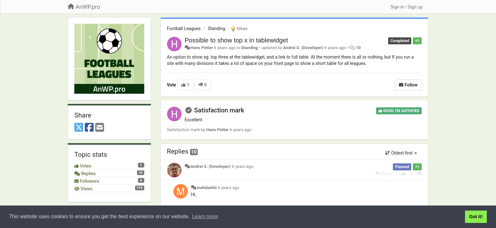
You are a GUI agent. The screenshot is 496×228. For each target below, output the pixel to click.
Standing (216, 28)
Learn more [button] (205, 216)
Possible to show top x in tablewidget (236, 40)
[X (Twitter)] (78, 127)
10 (358, 47)
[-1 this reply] (419, 173)
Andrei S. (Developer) (303, 47)
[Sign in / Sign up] (406, 7)
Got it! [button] (475, 216)
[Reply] (383, 173)
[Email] (99, 127)
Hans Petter (201, 47)
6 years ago (242, 166)
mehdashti (207, 187)
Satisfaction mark (219, 110)
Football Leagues (184, 28)
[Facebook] (89, 127)
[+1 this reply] (403, 173)
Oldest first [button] (401, 152)
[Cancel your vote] (411, 173)
